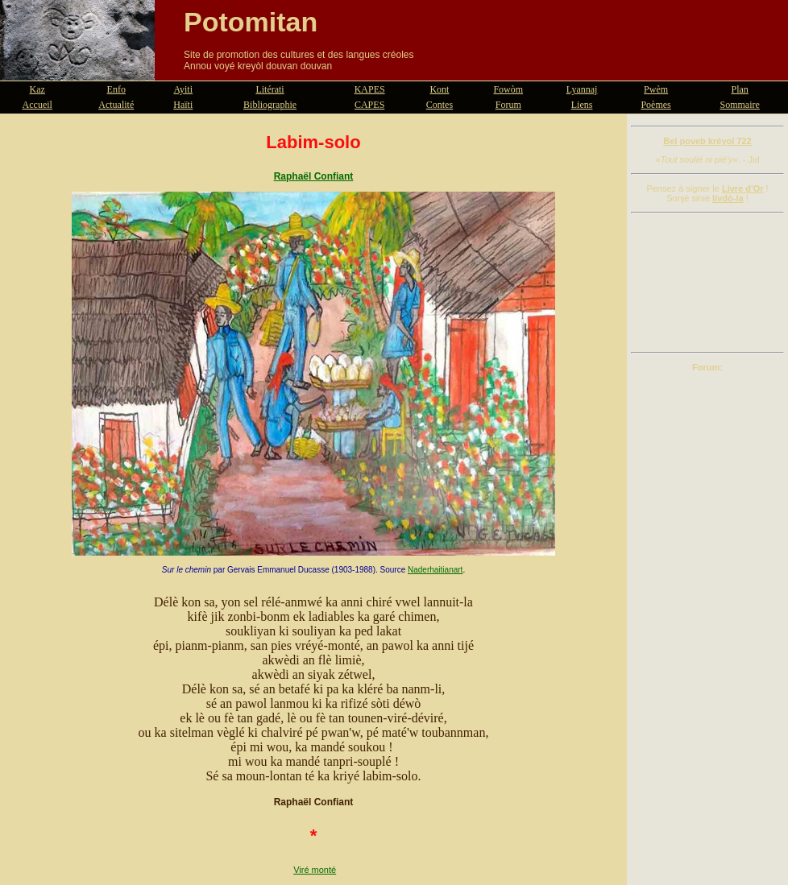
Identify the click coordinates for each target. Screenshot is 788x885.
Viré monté (314, 870)
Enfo (116, 89)
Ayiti (183, 89)
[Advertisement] (707, 282)
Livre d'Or (743, 188)
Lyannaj (582, 89)
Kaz (37, 89)
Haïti (183, 104)
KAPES (370, 89)
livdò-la (728, 198)
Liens (582, 104)
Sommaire (740, 104)
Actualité (116, 104)
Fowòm (508, 89)
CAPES (369, 104)
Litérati (269, 89)
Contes (439, 104)
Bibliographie (270, 104)
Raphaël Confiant (314, 176)
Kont (439, 89)
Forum (508, 104)
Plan (740, 89)
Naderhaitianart (435, 569)
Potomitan (250, 21)
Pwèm (656, 89)
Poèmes (655, 104)
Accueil (37, 104)
